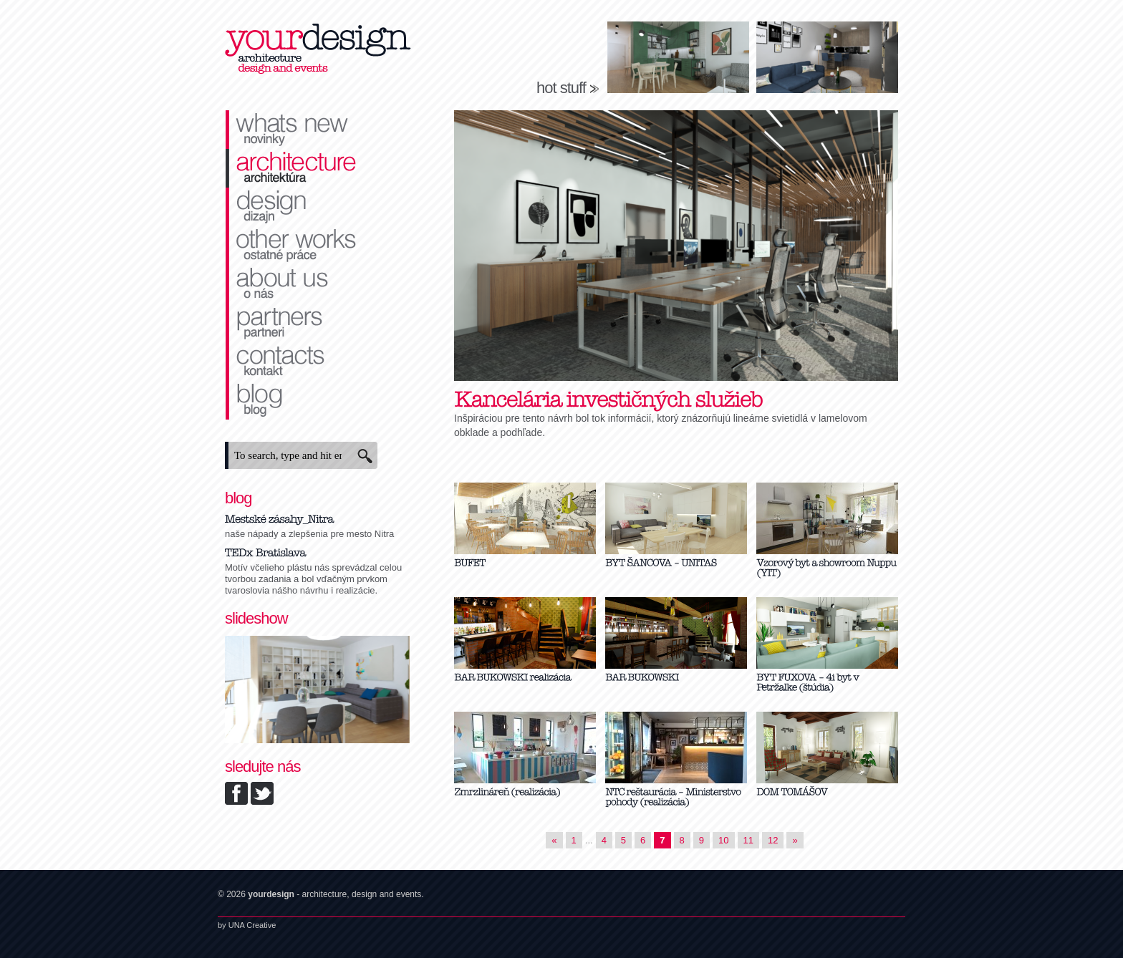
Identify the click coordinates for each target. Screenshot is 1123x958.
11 (748, 840)
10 (723, 840)
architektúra (318, 168)
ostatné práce (318, 245)
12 (773, 840)
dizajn (318, 207)
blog (318, 400)
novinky (318, 129)
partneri (318, 323)
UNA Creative (252, 925)
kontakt (318, 361)
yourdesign (318, 50)
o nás (318, 284)
